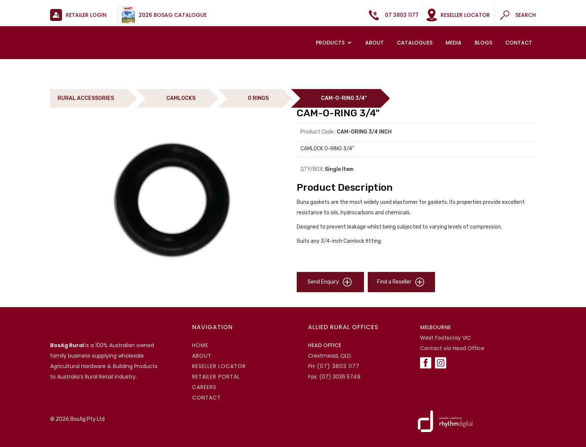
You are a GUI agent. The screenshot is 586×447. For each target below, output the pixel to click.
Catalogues (414, 42)
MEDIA (453, 42)
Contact (518, 42)
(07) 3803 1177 (338, 366)
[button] (335, 42)
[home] (96, 35)
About (374, 42)
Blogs (483, 42)
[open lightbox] (169, 200)
